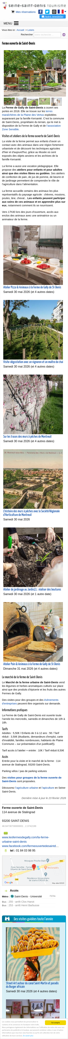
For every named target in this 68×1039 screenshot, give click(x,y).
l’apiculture (48, 787)
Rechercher (27, 34)
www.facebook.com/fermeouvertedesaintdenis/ (32, 846)
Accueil (20, 30)
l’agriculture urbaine (26, 787)
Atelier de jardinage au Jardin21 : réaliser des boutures (32, 589)
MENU (8, 23)
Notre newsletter (52, 16)
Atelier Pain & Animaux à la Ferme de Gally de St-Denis (31, 664)
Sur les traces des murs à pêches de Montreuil (27, 436)
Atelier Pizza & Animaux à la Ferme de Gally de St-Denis (32, 287)
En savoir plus (28, 1035)
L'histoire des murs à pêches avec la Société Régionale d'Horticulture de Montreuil (31, 513)
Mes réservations (23, 12)
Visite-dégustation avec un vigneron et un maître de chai (33, 362)
